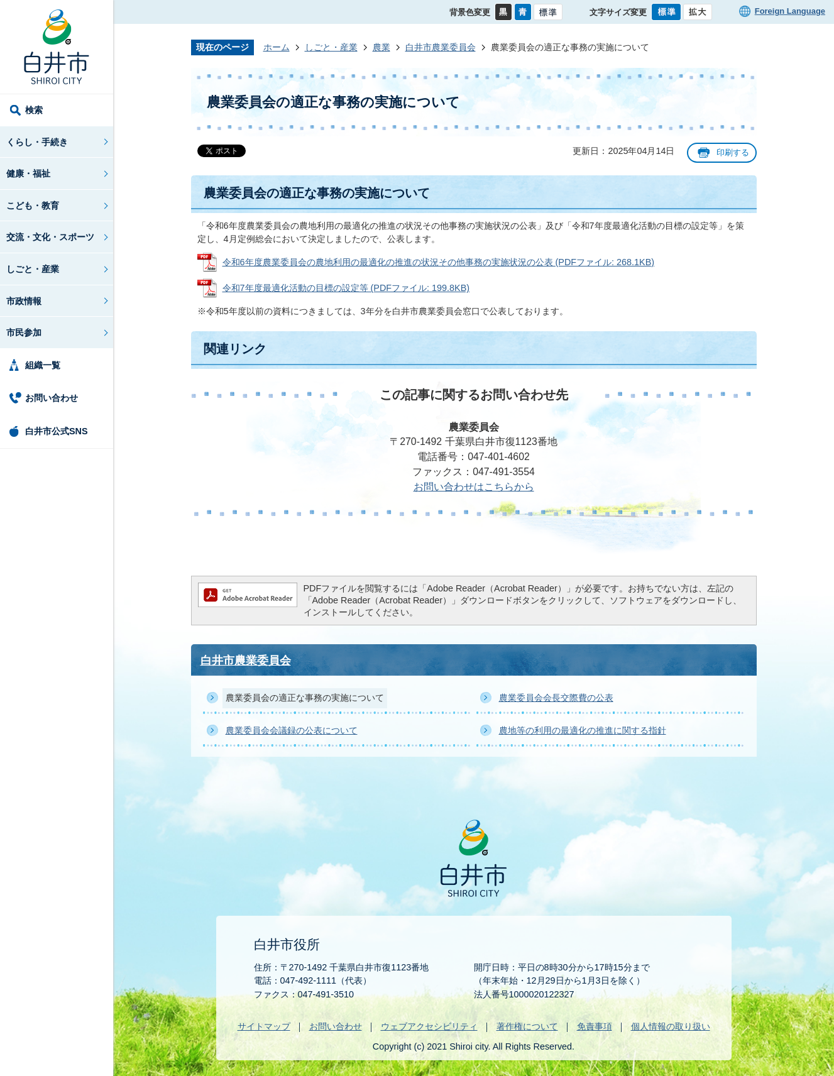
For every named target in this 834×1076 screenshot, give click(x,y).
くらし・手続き (37, 142)
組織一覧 (42, 365)
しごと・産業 (32, 269)
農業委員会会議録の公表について (292, 730)
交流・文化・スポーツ (50, 237)
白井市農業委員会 (440, 47)
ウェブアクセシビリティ (429, 1026)
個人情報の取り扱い (670, 1026)
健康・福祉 (28, 173)
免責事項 (594, 1026)
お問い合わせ (51, 398)
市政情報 (23, 301)
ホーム (276, 47)
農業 (381, 47)
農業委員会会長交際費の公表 (556, 698)
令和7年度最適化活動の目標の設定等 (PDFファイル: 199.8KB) (346, 288)
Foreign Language (790, 11)
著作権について (527, 1026)
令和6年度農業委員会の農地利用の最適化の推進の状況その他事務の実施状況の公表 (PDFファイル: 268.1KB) (438, 262)
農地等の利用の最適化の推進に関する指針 (582, 730)
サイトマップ (264, 1026)
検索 (34, 110)
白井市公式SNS (56, 431)
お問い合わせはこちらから (474, 486)
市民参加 (23, 332)
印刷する (732, 152)
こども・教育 (32, 205)
